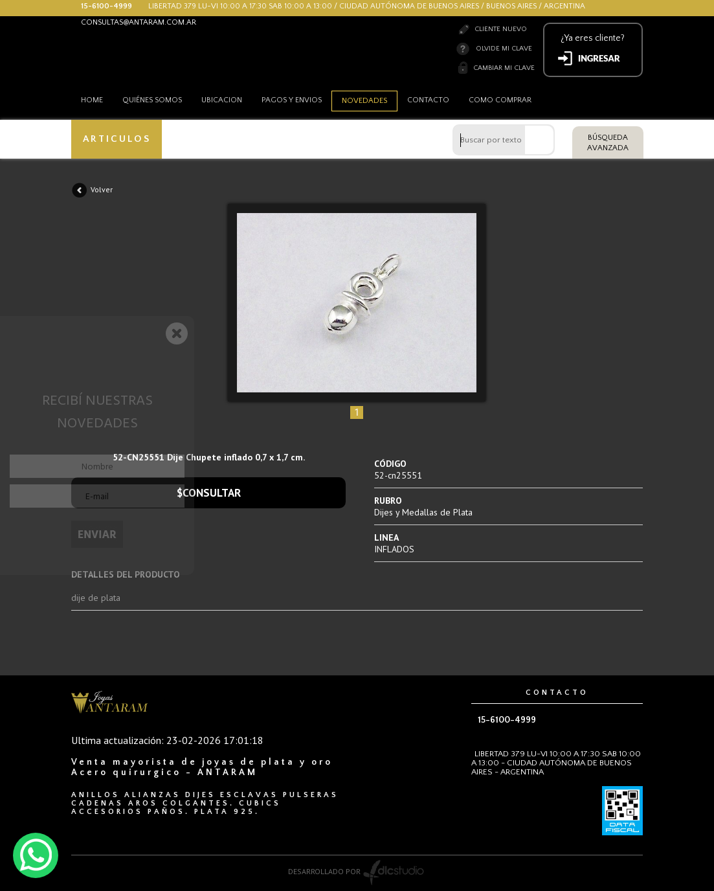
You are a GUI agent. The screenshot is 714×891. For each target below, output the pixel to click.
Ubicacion (221, 100)
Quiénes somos (152, 100)
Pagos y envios (292, 100)
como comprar (500, 100)
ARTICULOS (117, 138)
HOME (92, 100)
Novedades (364, 100)
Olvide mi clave (504, 48)
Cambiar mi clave (504, 68)
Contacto (428, 100)
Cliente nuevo (500, 29)
